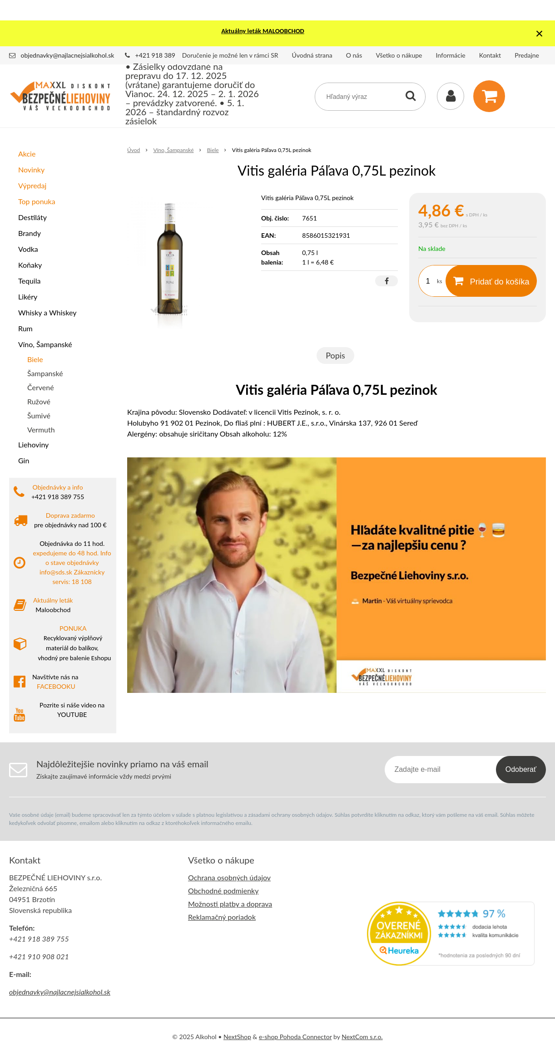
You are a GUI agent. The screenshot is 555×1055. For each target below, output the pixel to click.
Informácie (451, 55)
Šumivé (38, 415)
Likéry (27, 296)
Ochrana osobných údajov (229, 877)
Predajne (527, 55)
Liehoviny (33, 444)
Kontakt (490, 55)
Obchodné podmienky (223, 890)
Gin (23, 460)
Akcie (26, 153)
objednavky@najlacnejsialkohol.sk (67, 55)
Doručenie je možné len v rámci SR (230, 55)
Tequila (29, 280)
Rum (25, 328)
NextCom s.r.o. (362, 1036)
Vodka (28, 249)
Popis (335, 355)
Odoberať (520, 769)
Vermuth (41, 429)
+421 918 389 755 (161, 55)
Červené (40, 387)
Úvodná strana (312, 55)
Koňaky (30, 264)
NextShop (237, 1036)
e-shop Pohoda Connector (295, 1036)
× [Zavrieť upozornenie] (539, 33)
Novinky (31, 169)
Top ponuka (36, 201)
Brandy (29, 233)
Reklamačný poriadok (222, 917)
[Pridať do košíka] (491, 281)
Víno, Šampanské (45, 344)
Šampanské (45, 373)
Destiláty (32, 217)
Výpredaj (32, 185)
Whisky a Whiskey (47, 312)
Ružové (38, 401)
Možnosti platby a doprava (230, 903)
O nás (354, 55)
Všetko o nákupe (399, 55)
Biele (35, 359)
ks (439, 281)
